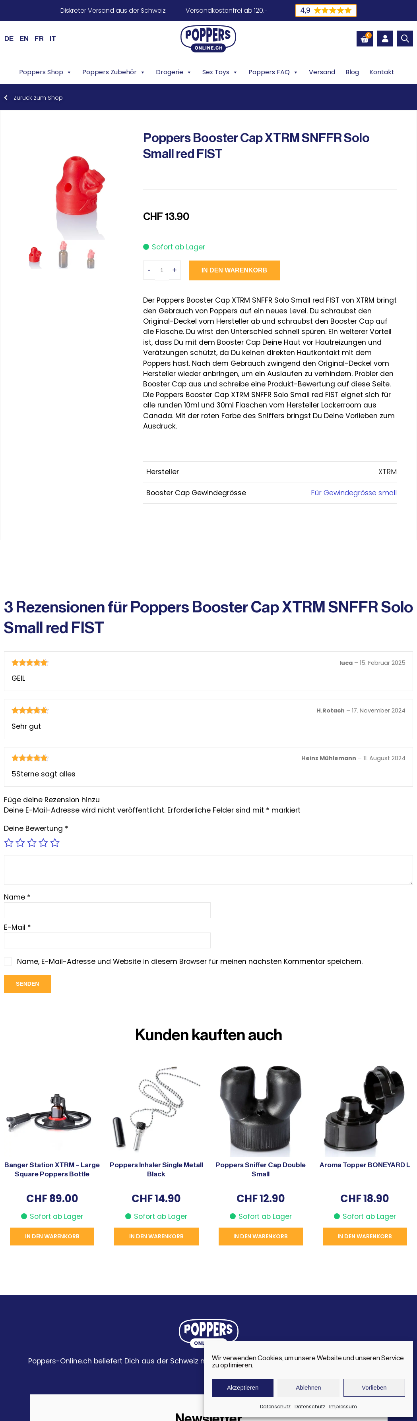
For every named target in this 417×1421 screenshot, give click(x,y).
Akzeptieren (242, 1387)
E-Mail (17, 927)
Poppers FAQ (273, 72)
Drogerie (174, 72)
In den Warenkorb (234, 270)
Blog (352, 72)
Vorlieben (374, 1387)
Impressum (343, 1406)
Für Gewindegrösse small (354, 493)
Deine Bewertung (36, 828)
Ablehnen (308, 1387)
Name (17, 897)
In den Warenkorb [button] (52, 1236)
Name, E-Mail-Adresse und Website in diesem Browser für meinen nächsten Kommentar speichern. (190, 961)
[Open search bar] (405, 38)
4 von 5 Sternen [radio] (43, 843)
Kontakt (381, 72)
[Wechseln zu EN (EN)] (24, 38)
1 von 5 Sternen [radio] (9, 843)
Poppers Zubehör (113, 72)
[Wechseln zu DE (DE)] (9, 38)
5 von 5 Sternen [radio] (55, 843)
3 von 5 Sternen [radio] (32, 843)
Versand (322, 72)
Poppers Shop (45, 72)
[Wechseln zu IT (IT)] (53, 38)
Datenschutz (275, 1406)
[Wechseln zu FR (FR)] (39, 38)
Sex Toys (220, 72)
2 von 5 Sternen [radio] (20, 843)
